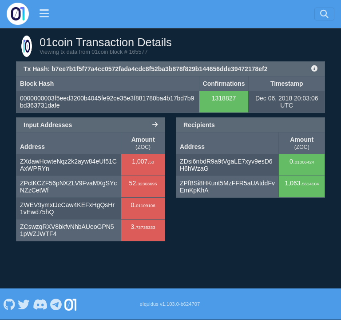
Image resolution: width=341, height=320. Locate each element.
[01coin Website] (70, 304)
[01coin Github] (9, 304)
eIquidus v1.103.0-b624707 (170, 304)
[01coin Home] (18, 14)
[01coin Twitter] (24, 304)
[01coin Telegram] (56, 304)
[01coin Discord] (40, 304)
